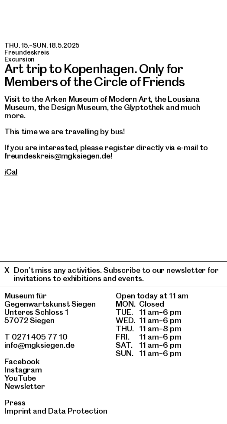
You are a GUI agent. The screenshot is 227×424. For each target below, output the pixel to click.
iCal (10, 171)
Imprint (17, 410)
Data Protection (77, 410)
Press (15, 402)
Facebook (22, 361)
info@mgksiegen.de (39, 345)
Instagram (23, 369)
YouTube (20, 377)
